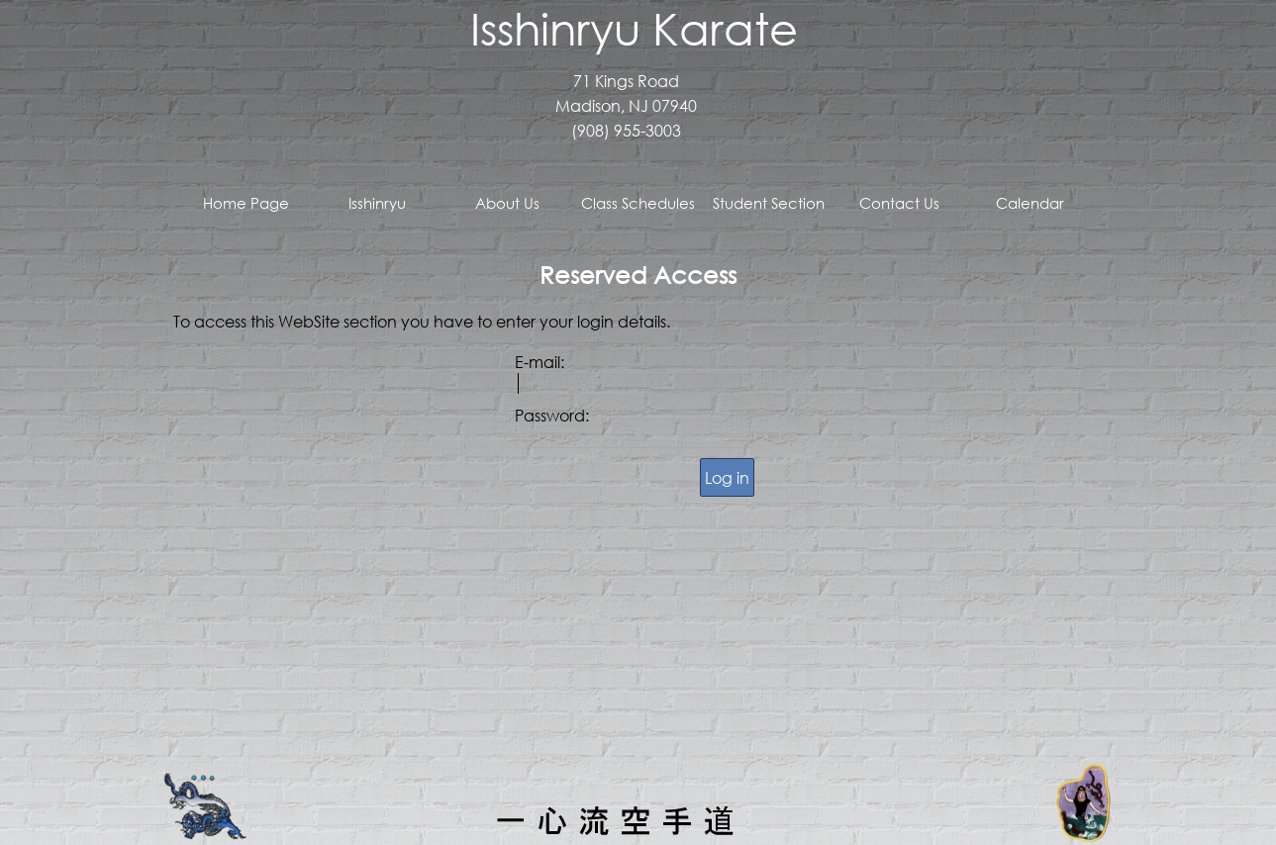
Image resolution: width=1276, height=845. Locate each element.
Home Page (246, 203)
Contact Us (899, 203)
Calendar (1030, 203)
